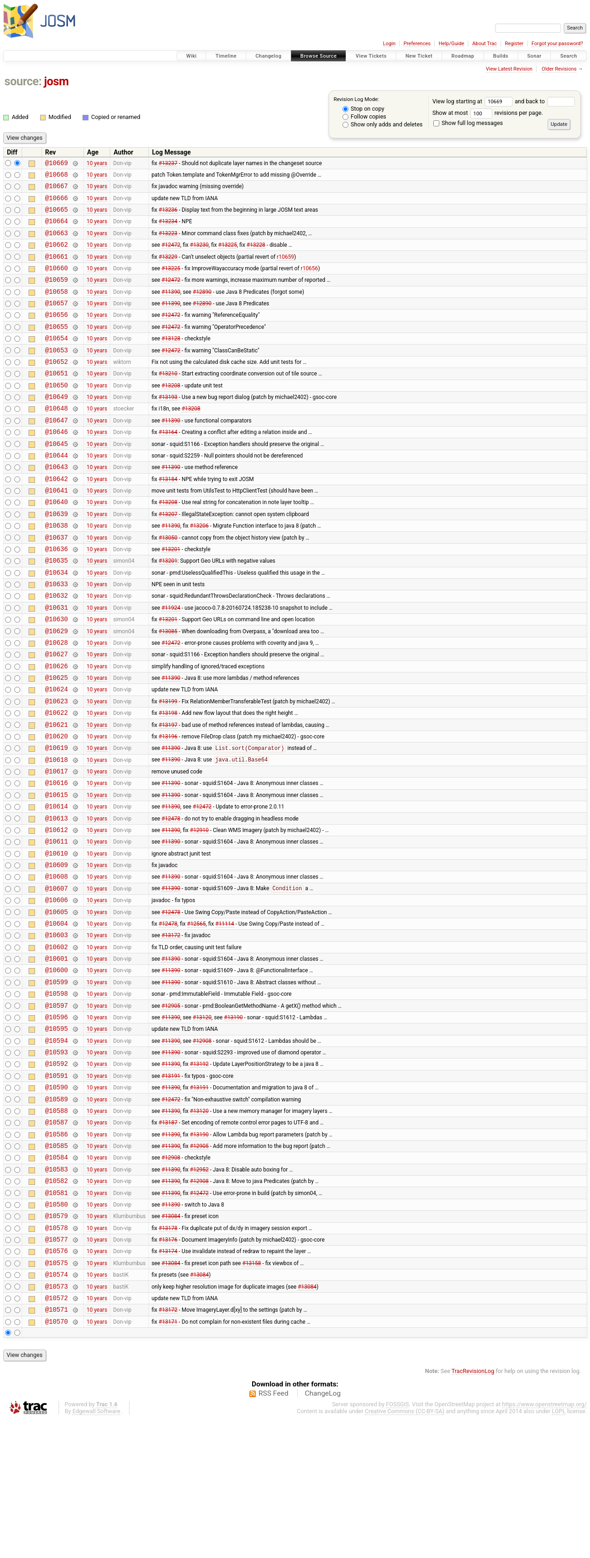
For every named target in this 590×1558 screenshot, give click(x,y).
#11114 (224, 1014)
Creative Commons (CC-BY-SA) (405, 1549)
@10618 (56, 831)
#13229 (168, 268)
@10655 (56, 347)
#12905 (170, 1106)
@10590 (56, 1197)
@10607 (56, 975)
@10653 (56, 373)
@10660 (56, 281)
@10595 (56, 1132)
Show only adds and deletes (382, 124)
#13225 (227, 255)
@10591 (56, 1184)
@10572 (56, 1433)
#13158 (251, 1394)
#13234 (168, 229)
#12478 (170, 896)
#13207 (168, 556)
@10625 (56, 739)
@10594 (56, 1145)
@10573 (56, 1420)
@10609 (56, 949)
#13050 (168, 582)
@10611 (56, 922)
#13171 (168, 1459)
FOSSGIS (397, 1542)
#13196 (168, 805)
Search (568, 56)
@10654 (56, 360)
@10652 (56, 386)
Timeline (225, 56)
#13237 (168, 164)
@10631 (56, 661)
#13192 (199, 1171)
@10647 (56, 451)
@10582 (56, 1302)
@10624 (56, 752)
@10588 (56, 1223)
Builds (500, 56)
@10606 (56, 988)
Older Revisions (559, 69)
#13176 (168, 1368)
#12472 (170, 255)
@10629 (56, 687)
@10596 (56, 1119)
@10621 (56, 792)
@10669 (56, 164)
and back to (545, 101)
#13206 (199, 569)
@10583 (56, 1289)
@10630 (56, 674)
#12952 (199, 1289)
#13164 (168, 465)
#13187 (168, 1237)
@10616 (56, 857)
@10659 (56, 294)
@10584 (56, 1276)
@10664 (56, 229)
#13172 (170, 1027)
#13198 (168, 779)
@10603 (56, 1027)
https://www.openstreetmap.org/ (544, 1542)
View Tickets (370, 56)
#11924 (170, 661)
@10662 (56, 255)
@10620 (56, 805)
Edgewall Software (96, 1549)
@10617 (56, 844)
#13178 (168, 1354)
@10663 (56, 242)
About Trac (484, 44)
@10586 (56, 1250)
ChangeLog (323, 1532)
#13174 (168, 1381)
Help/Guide (451, 44)
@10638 (56, 569)
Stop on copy (363, 108)
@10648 (56, 438)
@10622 (56, 778)
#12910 (199, 909)
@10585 (56, 1263)
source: (23, 81)
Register (514, 44)
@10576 (56, 1380)
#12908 (202, 1145)
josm (56, 81)
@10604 (56, 1014)
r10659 (285, 268)
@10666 (56, 203)
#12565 (196, 1014)
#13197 (168, 792)
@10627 (56, 713)
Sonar (534, 56)
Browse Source (319, 56)
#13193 (168, 425)
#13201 (170, 595)
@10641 (56, 530)
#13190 (233, 1119)
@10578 (56, 1354)
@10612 (56, 909)
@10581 (56, 1315)
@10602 (56, 1040)
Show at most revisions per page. (487, 112)
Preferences (417, 44)
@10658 (56, 307)
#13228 (256, 255)
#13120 (202, 1119)
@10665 (56, 216)
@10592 (56, 1171)
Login (389, 44)
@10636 (56, 595)
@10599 (56, 1080)
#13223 (168, 242)
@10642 (56, 517)
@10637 (56, 582)
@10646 (56, 464)
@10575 (56, 1394)
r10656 (309, 281)
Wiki (191, 56)
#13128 (170, 360)
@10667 (56, 189)
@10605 (56, 1001)
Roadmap (462, 56)
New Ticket (419, 56)
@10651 (56, 399)
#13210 (168, 399)
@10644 (56, 491)
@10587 (56, 1236)
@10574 (56, 1407)
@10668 (56, 176)
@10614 (56, 883)
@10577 (56, 1367)
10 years (97, 164)
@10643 (56, 504)
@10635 (56, 608)
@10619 (56, 818)
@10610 (56, 936)
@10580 (56, 1328)
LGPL (559, 1549)
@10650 (56, 412)
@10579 (56, 1341)
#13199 (168, 765)
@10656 (56, 333)
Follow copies (364, 116)
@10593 (56, 1158)
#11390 (170, 307)
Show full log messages (468, 122)
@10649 (56, 425)
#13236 (168, 216)
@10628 (56, 700)
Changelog (268, 56)
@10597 (56, 1106)
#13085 (168, 687)
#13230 (199, 255)
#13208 (170, 412)
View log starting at (473, 101)
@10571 (56, 1446)
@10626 (56, 726)
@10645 (56, 478)
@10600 (56, 1066)
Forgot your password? (557, 44)
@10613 (56, 896)
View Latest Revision (509, 69)
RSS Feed (274, 1532)
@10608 (56, 961)
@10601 (56, 1053)
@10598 (56, 1092)
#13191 (170, 1184)
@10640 (56, 543)
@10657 (56, 320)
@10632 (56, 647)
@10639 (56, 556)
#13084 (170, 1341)
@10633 (56, 634)
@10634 (56, 622)
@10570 (56, 1459)
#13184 (168, 517)
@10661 (56, 268)
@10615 (56, 870)
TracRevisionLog (473, 1509)
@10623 (56, 765)
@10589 (56, 1211)
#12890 (202, 307)
